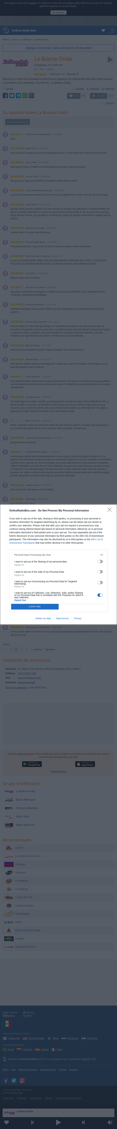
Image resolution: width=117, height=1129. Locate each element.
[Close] (110, 511)
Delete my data (43, 618)
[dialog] (58, 564)
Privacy (78, 618)
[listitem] (58, 554)
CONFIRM (35, 607)
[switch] (100, 561)
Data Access (62, 618)
